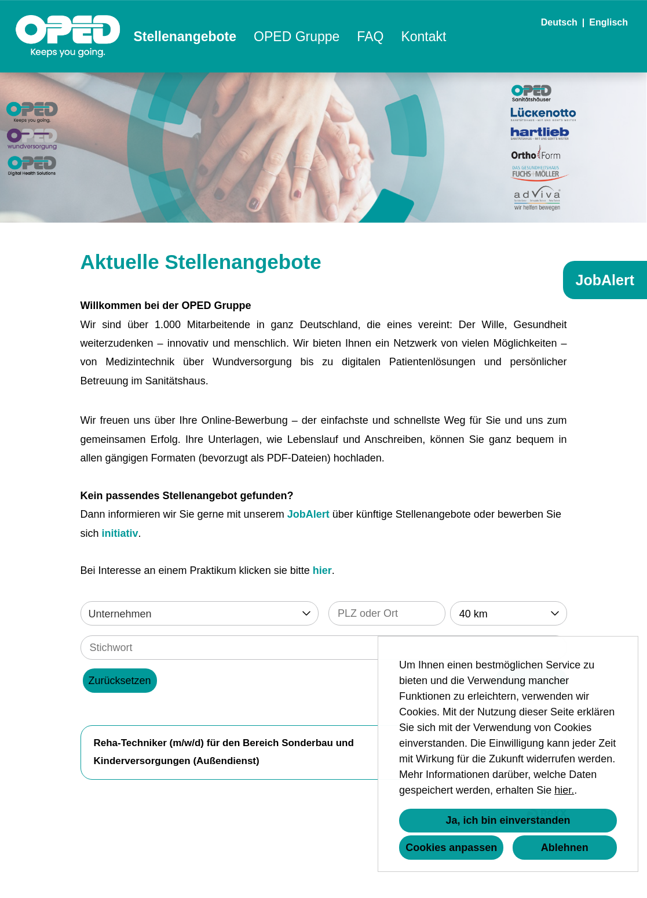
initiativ (120, 533)
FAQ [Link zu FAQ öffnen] (370, 36)
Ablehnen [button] (564, 847)
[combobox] (508, 613)
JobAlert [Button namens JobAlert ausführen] (605, 280)
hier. (564, 790)
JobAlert (308, 514)
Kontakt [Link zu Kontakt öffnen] (423, 36)
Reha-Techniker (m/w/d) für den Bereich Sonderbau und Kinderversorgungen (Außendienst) (224, 751)
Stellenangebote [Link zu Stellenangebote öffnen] (184, 36)
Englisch (608, 22)
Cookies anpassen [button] (451, 847)
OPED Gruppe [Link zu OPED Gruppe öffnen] (296, 36)
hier (322, 570)
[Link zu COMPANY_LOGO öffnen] (68, 36)
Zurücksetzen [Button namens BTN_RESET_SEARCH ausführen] (120, 680)
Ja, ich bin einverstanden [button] (507, 820)
